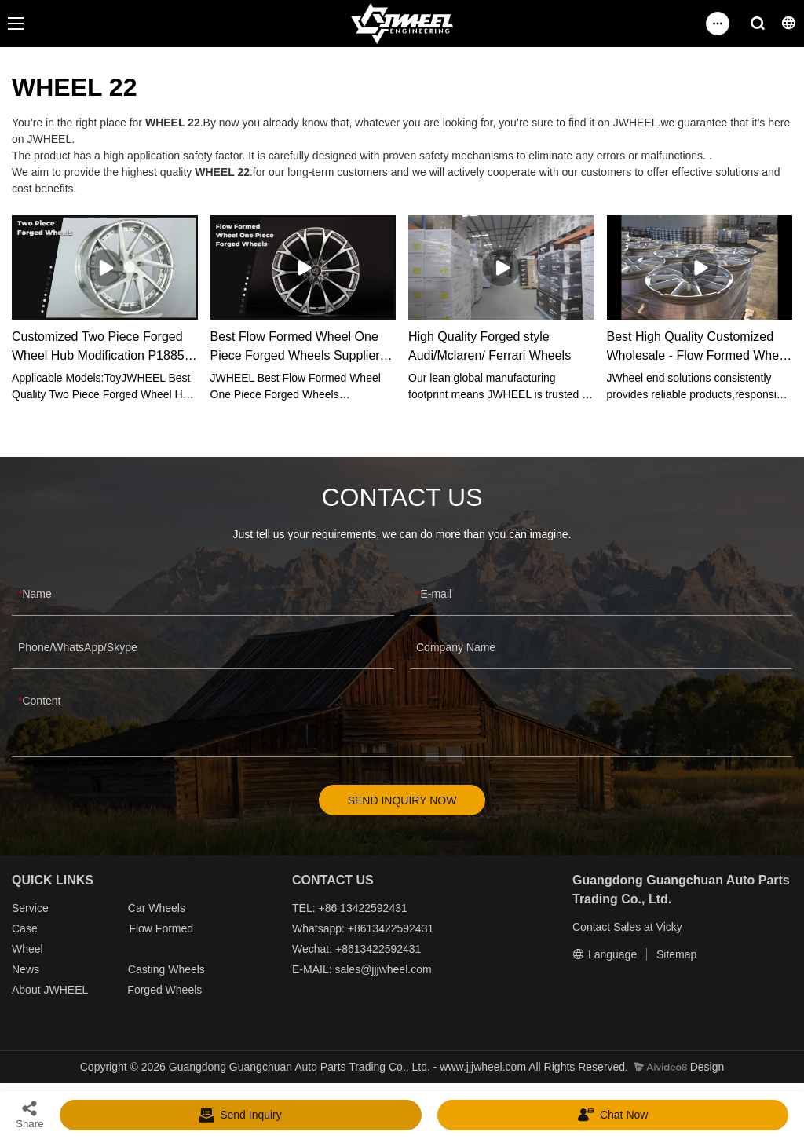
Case (25, 929)
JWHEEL (65, 990)
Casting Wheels (166, 970)
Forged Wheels (164, 990)
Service (30, 909)
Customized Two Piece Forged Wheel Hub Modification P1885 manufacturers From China (98, 347)
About (27, 990)
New (23, 970)
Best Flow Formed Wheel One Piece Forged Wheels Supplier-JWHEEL (297, 347)
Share (30, 1114)
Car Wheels (156, 909)
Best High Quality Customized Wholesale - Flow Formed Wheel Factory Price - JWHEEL (698, 347)
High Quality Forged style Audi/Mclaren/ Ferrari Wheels (489, 346)
